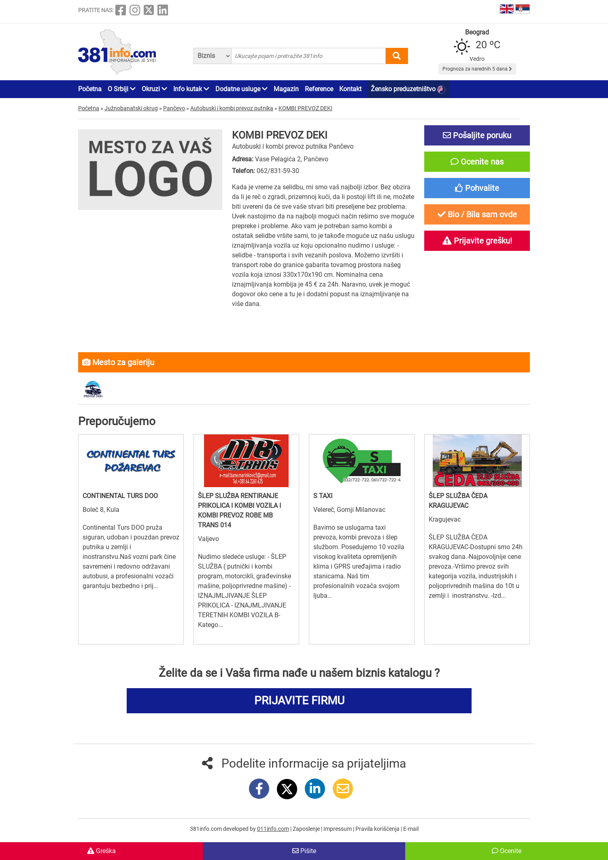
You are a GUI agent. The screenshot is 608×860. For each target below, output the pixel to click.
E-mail (411, 829)
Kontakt (350, 89)
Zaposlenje (307, 829)
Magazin (286, 89)
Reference (319, 89)
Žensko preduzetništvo (408, 89)
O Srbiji (122, 89)
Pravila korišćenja (378, 829)
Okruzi (154, 89)
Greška (101, 851)
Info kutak (191, 89)
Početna (90, 89)
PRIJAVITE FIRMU (299, 700)
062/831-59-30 (278, 171)
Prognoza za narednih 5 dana (477, 69)
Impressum (338, 829)
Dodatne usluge (241, 89)
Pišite (304, 851)
